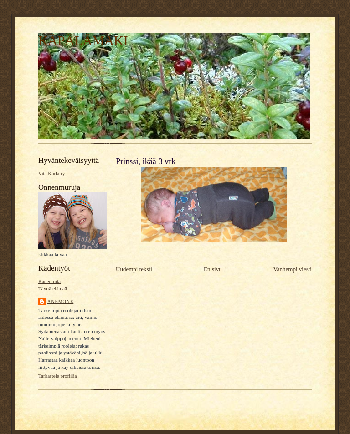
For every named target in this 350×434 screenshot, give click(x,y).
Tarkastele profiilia (57, 375)
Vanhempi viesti (292, 269)
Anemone (60, 301)
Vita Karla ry (51, 173)
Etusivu (213, 269)
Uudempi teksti (134, 269)
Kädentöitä (49, 281)
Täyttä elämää (52, 288)
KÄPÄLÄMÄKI (83, 40)
